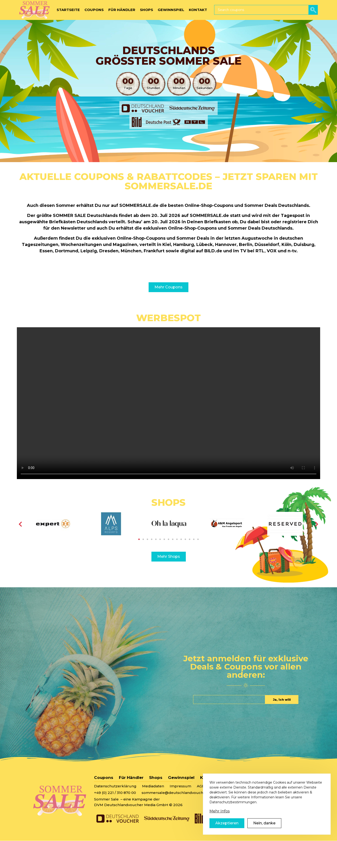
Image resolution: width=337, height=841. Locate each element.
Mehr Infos (219, 813)
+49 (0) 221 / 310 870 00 (115, 792)
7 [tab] (164, 539)
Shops (155, 777)
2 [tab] (143, 539)
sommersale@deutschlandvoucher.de (177, 792)
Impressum (180, 786)
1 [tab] (139, 539)
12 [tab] (185, 539)
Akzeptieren (226, 825)
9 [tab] (172, 539)
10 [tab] (177, 539)
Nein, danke (264, 825)
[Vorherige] (20, 524)
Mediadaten (153, 786)
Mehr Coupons (168, 287)
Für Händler (131, 777)
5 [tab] (156, 539)
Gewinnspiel (181, 777)
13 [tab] (189, 539)
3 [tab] (147, 539)
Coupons (103, 777)
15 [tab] (198, 539)
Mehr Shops (168, 556)
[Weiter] (316, 524)
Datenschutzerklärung (115, 786)
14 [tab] (193, 539)
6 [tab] (160, 539)
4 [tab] (151, 539)
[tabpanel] (53, 524)
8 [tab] (168, 539)
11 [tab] (181, 539)
